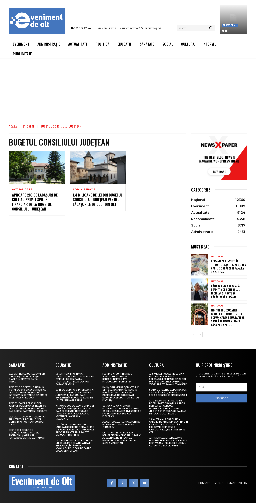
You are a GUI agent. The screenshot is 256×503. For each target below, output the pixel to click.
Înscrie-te (221, 398)
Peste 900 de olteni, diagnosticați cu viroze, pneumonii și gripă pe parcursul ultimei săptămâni (27, 434)
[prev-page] (193, 334)
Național (217, 256)
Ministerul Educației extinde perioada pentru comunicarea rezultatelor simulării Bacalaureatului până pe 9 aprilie (228, 317)
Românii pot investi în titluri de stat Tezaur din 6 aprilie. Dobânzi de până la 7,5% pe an (228, 266)
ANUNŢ (225, 31)
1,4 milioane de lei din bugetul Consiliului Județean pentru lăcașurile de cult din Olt (97, 199)
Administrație (84, 189)
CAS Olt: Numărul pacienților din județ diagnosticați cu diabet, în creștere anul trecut (27, 378)
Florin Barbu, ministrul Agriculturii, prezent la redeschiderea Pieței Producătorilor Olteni (117, 378)
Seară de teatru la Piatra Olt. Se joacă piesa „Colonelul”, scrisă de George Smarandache (168, 392)
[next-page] (200, 334)
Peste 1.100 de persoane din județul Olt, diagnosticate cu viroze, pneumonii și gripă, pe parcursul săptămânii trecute (28, 407)
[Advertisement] (128, 89)
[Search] (211, 28)
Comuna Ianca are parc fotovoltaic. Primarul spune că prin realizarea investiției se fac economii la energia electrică (121, 411)
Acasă (13, 126)
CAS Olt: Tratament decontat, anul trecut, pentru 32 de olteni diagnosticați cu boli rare (27, 420)
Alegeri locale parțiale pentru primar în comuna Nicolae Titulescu (121, 424)
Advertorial (229, 25)
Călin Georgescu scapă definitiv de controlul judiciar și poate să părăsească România (225, 291)
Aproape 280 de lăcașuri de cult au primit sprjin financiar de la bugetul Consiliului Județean (35, 202)
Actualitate (22, 189)
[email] (221, 387)
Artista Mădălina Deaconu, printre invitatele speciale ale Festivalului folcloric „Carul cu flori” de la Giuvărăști (168, 442)
